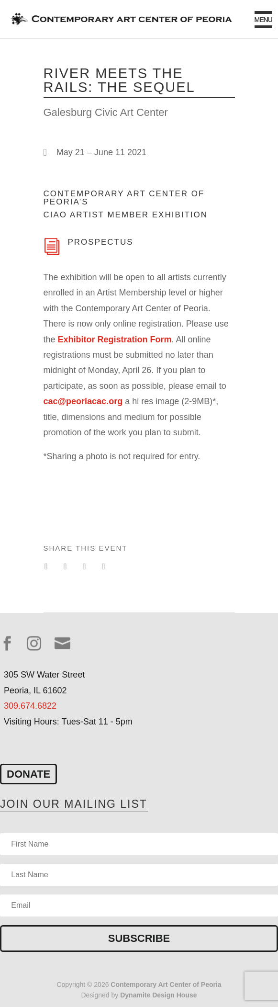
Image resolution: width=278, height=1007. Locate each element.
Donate (28, 774)
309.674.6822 (30, 706)
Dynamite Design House (158, 995)
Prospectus (100, 242)
